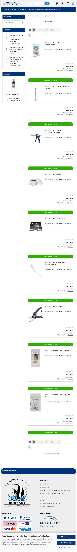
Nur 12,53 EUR (14, 98)
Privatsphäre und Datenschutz (51, 503)
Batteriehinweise (47, 497)
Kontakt (44, 484)
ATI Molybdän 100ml (13, 94)
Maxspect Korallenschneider (55, 306)
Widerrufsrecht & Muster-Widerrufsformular (56, 490)
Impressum (45, 487)
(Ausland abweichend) (64, 49)
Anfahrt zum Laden (9, 9)
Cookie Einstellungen (48, 506)
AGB (43, 500)
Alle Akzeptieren (66, 537)
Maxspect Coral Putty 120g (54, 174)
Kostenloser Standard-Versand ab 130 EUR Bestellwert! (39, 9)
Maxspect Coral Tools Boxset (55, 218)
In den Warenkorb (50, 80)
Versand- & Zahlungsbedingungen (53, 493)
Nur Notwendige (66, 543)
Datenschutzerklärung (40, 544)
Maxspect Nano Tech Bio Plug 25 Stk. (58, 350)
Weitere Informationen (66, 548)
